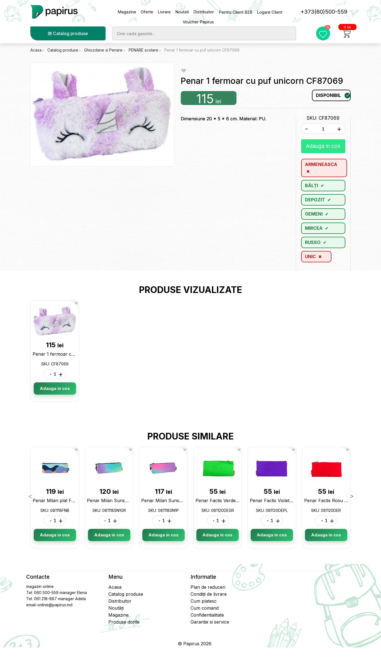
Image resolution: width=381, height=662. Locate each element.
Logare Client (269, 12)
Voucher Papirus (198, 22)
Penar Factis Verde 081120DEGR (230, 500)
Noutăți (116, 608)
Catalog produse (68, 33)
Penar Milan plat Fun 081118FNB (67, 500)
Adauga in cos (323, 146)
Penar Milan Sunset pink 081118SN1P (181, 500)
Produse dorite (124, 622)
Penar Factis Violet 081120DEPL (283, 500)
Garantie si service (209, 622)
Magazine (127, 11)
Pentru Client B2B (235, 12)
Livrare (164, 11)
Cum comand (204, 608)
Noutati (182, 11)
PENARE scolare (144, 50)
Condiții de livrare (208, 594)
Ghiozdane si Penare (104, 50)
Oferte (147, 11)
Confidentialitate (207, 615)
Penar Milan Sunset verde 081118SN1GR (130, 500)
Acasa (35, 50)
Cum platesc (203, 601)
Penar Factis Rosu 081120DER (336, 500)
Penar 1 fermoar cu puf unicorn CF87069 (202, 50)
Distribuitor (203, 11)
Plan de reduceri (207, 587)
